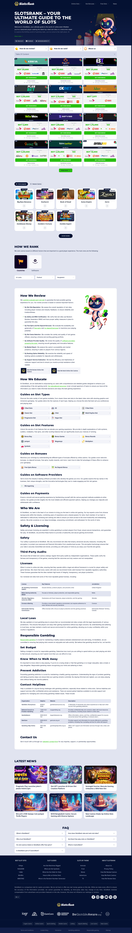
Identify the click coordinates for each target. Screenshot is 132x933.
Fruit (83, 869)
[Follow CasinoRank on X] (102, 897)
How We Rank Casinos (108, 875)
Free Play (29, 190)
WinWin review (31, 136)
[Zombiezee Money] (24, 221)
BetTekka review (100, 80)
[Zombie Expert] (65, 221)
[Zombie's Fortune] (44, 221)
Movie (83, 872)
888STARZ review (100, 136)
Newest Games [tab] (36, 184)
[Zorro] (107, 199)
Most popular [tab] (21, 184)
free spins (37, 328)
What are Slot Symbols (51, 869)
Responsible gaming (93, 930)
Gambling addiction (74, 930)
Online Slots (75, 4)
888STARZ (20, 879)
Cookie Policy (44, 930)
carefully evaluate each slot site (33, 300)
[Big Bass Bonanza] (24, 199)
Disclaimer (58, 930)
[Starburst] (44, 199)
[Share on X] (19, 41)
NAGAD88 (20, 869)
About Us (109, 866)
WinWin (20, 875)
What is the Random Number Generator (51, 879)
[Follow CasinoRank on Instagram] (97, 897)
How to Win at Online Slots (52, 875)
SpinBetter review (65, 163)
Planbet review (31, 109)
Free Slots (103, 4)
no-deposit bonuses (51, 328)
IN (17, 897)
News (115, 4)
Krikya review (31, 80)
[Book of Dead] (65, 199)
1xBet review (65, 109)
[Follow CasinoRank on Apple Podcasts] (115, 897)
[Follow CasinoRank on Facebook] (93, 897)
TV (83, 879)
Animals (83, 866)
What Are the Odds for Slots (51, 872)
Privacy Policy (108, 869)
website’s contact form (50, 741)
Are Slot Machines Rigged (52, 866)
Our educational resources (57, 386)
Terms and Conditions (27, 930)
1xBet (21, 872)
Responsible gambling (28, 640)
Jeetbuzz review (100, 109)
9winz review (31, 163)
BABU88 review (100, 163)
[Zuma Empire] (86, 199)
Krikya (21, 866)
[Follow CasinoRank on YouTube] (106, 897)
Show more (65, 170)
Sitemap (108, 930)
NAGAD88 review (66, 80)
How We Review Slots (109, 879)
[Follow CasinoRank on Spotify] (110, 897)
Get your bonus (31, 77)
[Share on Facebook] (29, 41)
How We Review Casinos (109, 872)
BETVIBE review (65, 136)
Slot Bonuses (90, 4)
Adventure (82, 875)
